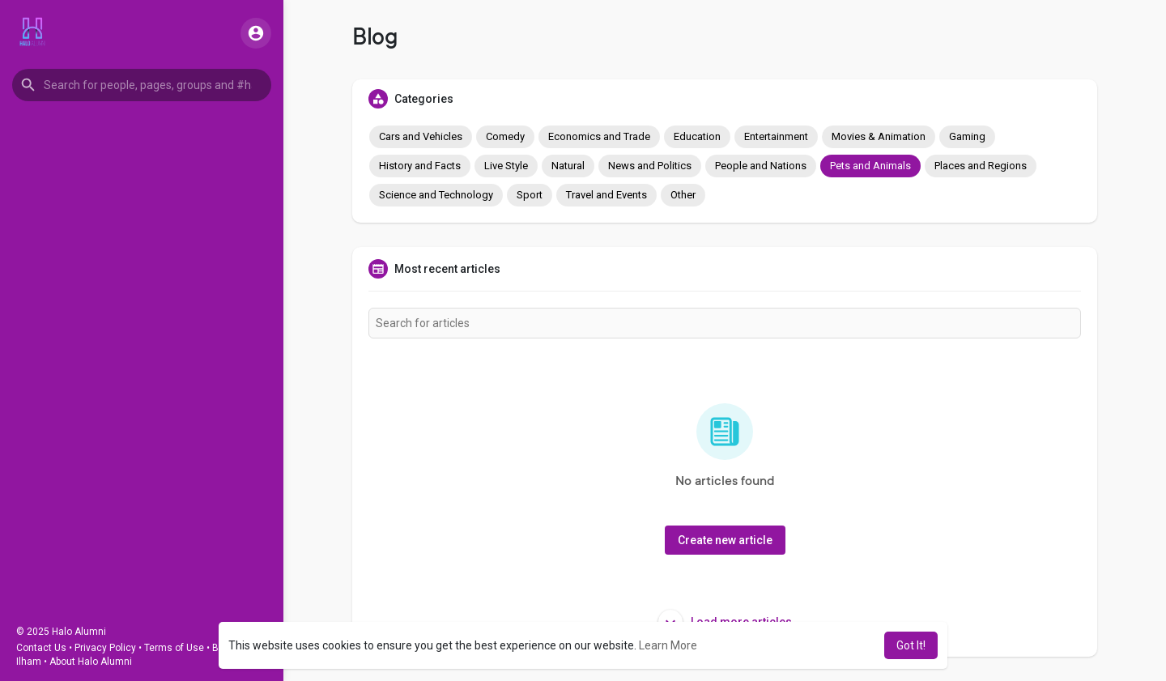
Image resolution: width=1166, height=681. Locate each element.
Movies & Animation (879, 136)
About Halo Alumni (90, 661)
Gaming (967, 136)
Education (697, 136)
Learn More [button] (668, 645)
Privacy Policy (105, 647)
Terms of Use (174, 647)
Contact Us (41, 647)
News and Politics (650, 166)
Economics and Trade (599, 136)
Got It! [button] (911, 645)
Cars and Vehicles (420, 136)
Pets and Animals (870, 166)
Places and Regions (980, 166)
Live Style (506, 166)
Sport (530, 195)
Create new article (725, 540)
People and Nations (760, 166)
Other (683, 195)
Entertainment (776, 136)
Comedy (505, 136)
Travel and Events (606, 195)
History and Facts (420, 166)
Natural (568, 166)
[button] (141, 85)
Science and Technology (436, 195)
